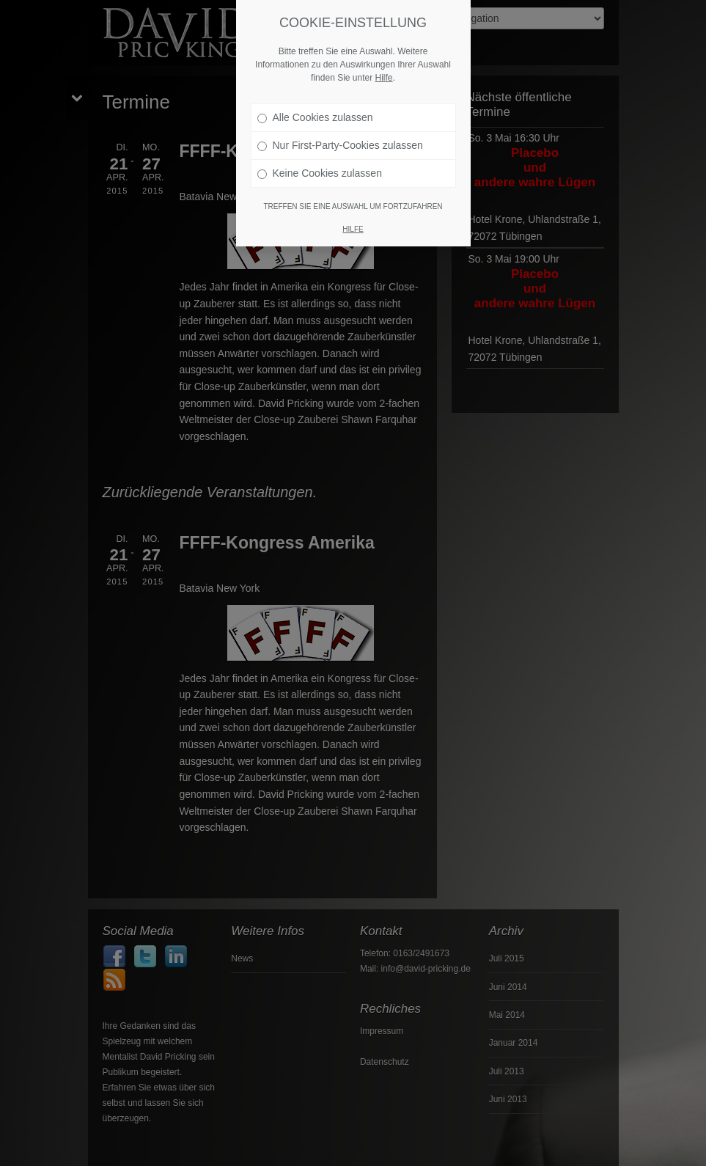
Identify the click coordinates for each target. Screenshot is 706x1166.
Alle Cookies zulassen (315, 94)
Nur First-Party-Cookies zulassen (340, 122)
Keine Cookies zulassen (319, 150)
